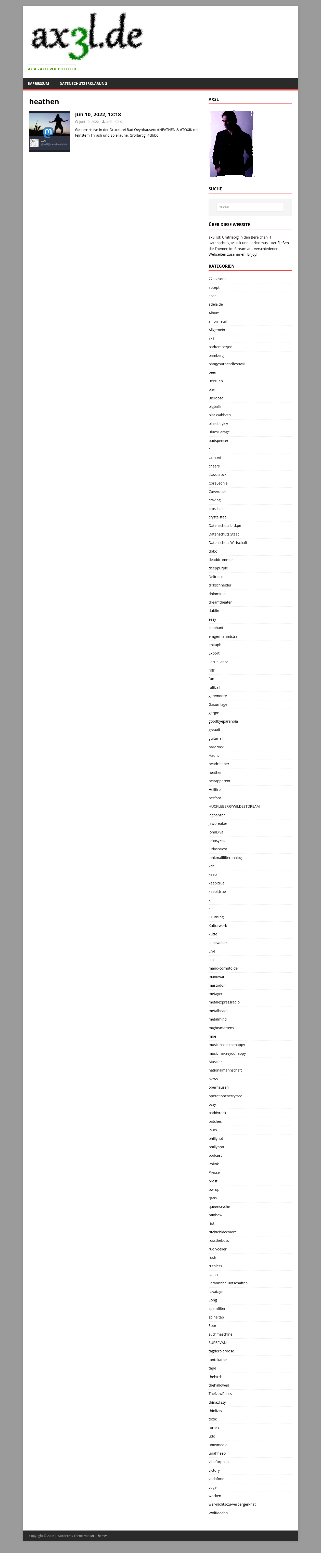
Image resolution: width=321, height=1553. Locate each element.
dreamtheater (220, 602)
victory (214, 1470)
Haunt (214, 755)
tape (212, 1368)
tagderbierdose (221, 1351)
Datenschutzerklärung (83, 83)
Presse (214, 1172)
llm (211, 959)
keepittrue (217, 891)
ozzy (212, 1104)
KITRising (216, 917)
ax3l (109, 121)
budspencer (218, 440)
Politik (214, 1164)
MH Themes (99, 1536)
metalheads (218, 1010)
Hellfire (215, 789)
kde (212, 866)
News (213, 1078)
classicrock (217, 474)
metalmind (218, 1019)
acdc (212, 295)
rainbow (215, 1214)
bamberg (216, 355)
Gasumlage (218, 704)
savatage (216, 1291)
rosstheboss (219, 1240)
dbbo (213, 551)
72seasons (217, 278)
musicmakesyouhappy (227, 1053)
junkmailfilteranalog (225, 857)
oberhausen (219, 1087)
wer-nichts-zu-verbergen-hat (232, 1504)
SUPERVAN (217, 1342)
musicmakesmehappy (227, 1044)
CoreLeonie (218, 483)
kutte (213, 934)
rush (212, 1257)
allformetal (218, 321)
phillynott (216, 1146)
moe (212, 1036)
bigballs (215, 406)
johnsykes (217, 840)
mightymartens (221, 1027)
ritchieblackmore (223, 1232)
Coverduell (217, 491)
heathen (215, 772)
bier (212, 389)
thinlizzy (215, 1410)
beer (212, 372)
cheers (214, 466)
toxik (213, 1419)
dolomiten (217, 593)
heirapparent (219, 780)
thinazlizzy (217, 1402)
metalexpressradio (224, 1002)
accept (214, 287)
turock (214, 1427)
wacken (215, 1495)
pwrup (214, 1189)
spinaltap (216, 1317)
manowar (216, 976)
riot (211, 1223)
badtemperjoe (220, 346)
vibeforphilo (218, 1461)
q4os (213, 1197)
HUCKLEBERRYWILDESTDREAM (234, 806)
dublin (214, 610)
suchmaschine (220, 1334)
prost (213, 1181)
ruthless (215, 1265)
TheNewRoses (220, 1393)
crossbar (216, 508)
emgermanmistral (223, 636)
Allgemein (217, 329)
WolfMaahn (218, 1512)
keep (213, 874)
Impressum (38, 83)
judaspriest (218, 848)
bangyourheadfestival (227, 363)
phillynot (216, 1138)
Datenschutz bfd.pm (225, 525)
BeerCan (216, 381)
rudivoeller (217, 1249)
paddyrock (217, 1112)
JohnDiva (216, 832)
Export (214, 653)
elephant (216, 627)
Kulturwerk (218, 925)
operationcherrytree (225, 1095)
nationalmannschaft (225, 1070)
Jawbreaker (218, 823)
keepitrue (216, 883)
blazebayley (218, 423)
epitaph (215, 644)
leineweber (218, 942)
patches (215, 1121)
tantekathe (218, 1359)
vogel (213, 1487)
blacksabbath (220, 414)
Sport (213, 1325)
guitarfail (216, 738)
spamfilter (217, 1308)
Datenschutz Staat (224, 534)
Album (214, 312)
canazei (215, 457)
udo (212, 1436)
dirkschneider (220, 585)
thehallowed (219, 1385)
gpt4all (214, 729)
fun (211, 678)
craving (215, 500)
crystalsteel (218, 517)
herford (215, 797)
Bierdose (216, 398)
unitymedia (218, 1444)
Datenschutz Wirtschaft (228, 542)
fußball (214, 687)
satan (213, 1274)
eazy (212, 619)
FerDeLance (218, 661)
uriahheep (217, 1453)
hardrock (216, 747)
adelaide (216, 304)
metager (216, 993)
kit (211, 908)
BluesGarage (219, 431)
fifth (212, 670)
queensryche (219, 1206)
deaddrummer (221, 559)
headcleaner (219, 763)
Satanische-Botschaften (228, 1283)
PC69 (213, 1129)
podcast (215, 1155)
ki (210, 900)
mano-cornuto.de (223, 968)
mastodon (217, 985)
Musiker (215, 1061)
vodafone (216, 1478)
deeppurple (218, 568)
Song (213, 1300)
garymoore (218, 695)
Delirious (216, 576)
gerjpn (214, 712)
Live (212, 951)
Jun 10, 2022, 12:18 (98, 114)
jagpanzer (217, 815)
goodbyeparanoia (223, 721)
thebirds (216, 1376)
